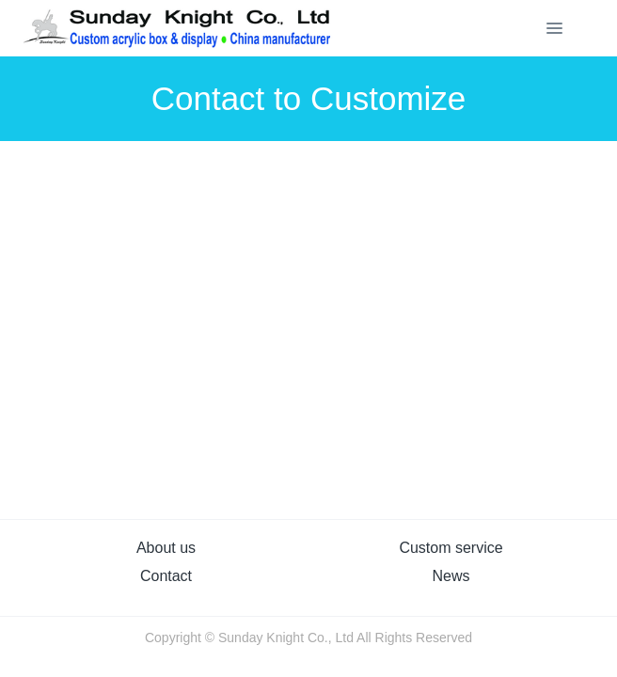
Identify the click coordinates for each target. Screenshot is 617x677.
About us (166, 548)
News (450, 576)
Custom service (450, 548)
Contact (166, 576)
